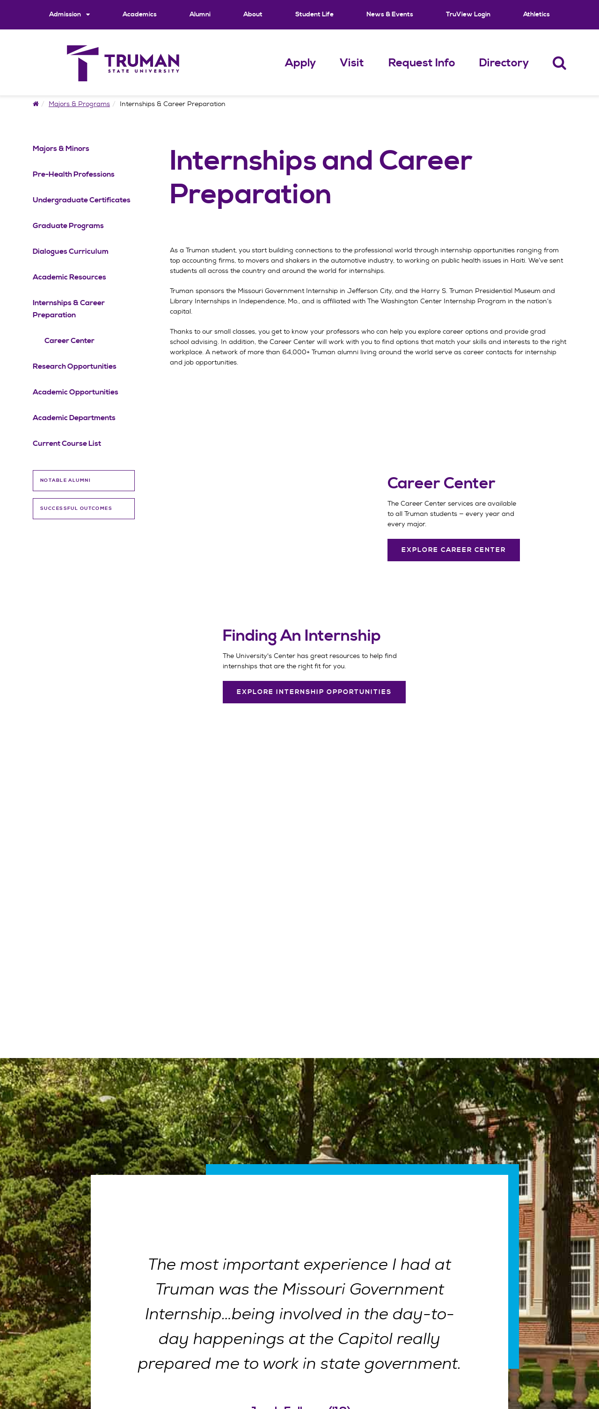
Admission (69, 14)
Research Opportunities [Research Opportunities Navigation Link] (75, 366)
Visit (352, 63)
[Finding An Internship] (314, 636)
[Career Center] (453, 483)
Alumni (200, 14)
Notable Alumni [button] (65, 480)
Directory (504, 63)
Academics (140, 14)
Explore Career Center (454, 550)
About (253, 14)
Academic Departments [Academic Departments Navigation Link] (74, 417)
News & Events (389, 14)
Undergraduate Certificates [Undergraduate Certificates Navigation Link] (82, 200)
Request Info (421, 63)
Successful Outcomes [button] (76, 508)
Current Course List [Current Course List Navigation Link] (67, 443)
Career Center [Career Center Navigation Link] (69, 340)
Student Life (314, 14)
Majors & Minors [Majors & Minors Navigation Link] (61, 148)
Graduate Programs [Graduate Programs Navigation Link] (68, 225)
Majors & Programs (79, 104)
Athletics (536, 14)
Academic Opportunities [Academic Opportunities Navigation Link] (75, 392)
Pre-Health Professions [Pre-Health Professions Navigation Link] (74, 174)
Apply (300, 63)
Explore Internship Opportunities (314, 692)
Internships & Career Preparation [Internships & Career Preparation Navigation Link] (69, 309)
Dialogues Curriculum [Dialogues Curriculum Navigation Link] (71, 251)
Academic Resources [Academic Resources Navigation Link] (69, 277)
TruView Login (468, 14)
